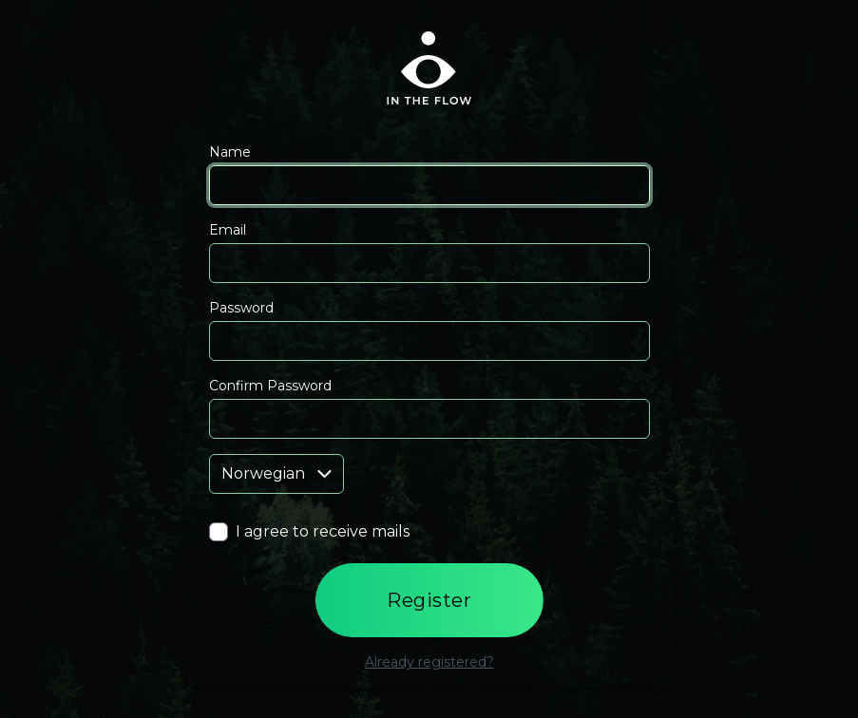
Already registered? (429, 662)
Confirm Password (270, 385)
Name (230, 152)
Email (227, 229)
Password (241, 307)
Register (429, 600)
